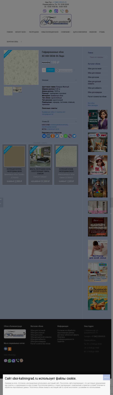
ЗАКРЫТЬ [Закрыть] (106, 377)
